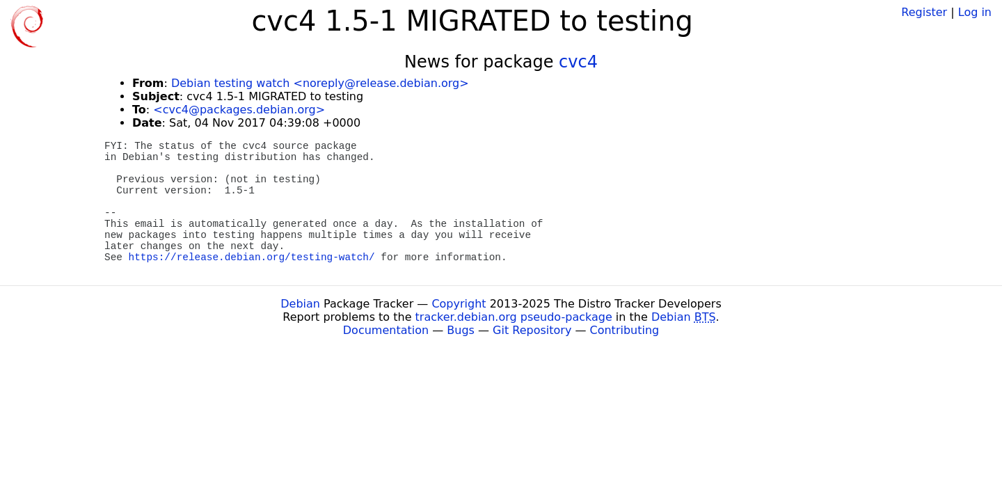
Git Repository (532, 330)
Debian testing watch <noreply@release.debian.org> (320, 83)
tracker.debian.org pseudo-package (513, 317)
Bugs (461, 330)
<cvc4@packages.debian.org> (239, 109)
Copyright (458, 303)
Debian (300, 303)
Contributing (625, 330)
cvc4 (578, 62)
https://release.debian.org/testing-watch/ (252, 257)
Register (924, 12)
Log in (975, 12)
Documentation (386, 330)
